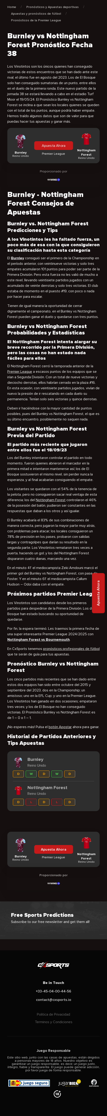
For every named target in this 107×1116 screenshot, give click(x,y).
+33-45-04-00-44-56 (53, 991)
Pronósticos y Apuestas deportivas (52, 7)
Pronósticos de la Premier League (36, 20)
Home (11, 7)
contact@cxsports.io (53, 999)
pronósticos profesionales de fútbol (71, 648)
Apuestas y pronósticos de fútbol (36, 14)
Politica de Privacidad (53, 1014)
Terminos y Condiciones (53, 1022)
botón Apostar (60, 727)
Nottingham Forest (51, 500)
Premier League (19, 371)
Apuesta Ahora (53, 145)
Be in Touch (53, 983)
